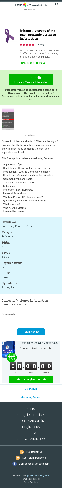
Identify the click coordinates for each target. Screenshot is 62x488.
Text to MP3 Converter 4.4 (39, 343)
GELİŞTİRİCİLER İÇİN (31, 415)
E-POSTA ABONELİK (31, 421)
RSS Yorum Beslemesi (34, 457)
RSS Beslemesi (34, 451)
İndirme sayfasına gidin (31, 379)
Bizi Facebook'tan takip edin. (34, 463)
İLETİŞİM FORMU (31, 427)
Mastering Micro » (31, 397)
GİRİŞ (31, 408)
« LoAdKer (31, 388)
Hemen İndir (31, 80)
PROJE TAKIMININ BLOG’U (31, 439)
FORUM (31, 433)
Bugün (33, 63)
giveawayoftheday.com (38, 475)
